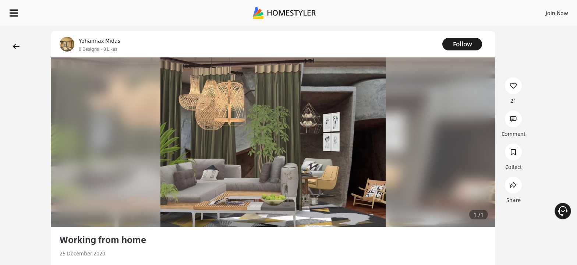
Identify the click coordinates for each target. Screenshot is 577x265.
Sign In (441, 11)
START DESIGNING (540, 11)
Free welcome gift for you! (424, 31)
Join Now (468, 11)
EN (494, 11)
